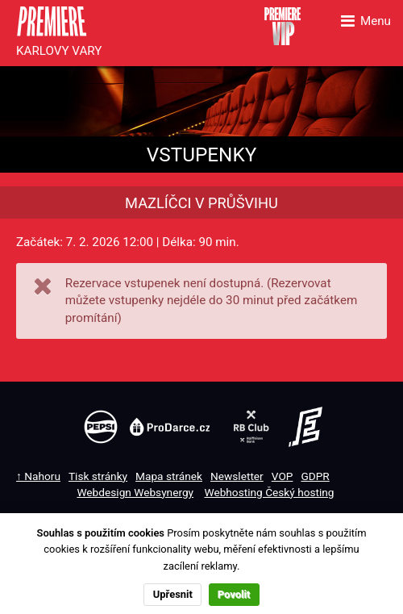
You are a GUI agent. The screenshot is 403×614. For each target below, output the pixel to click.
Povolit (234, 594)
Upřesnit (173, 594)
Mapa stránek (168, 476)
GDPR (315, 476)
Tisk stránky (98, 476)
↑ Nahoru (38, 476)
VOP (282, 476)
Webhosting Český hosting (269, 492)
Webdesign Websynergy (135, 492)
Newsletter (237, 476)
